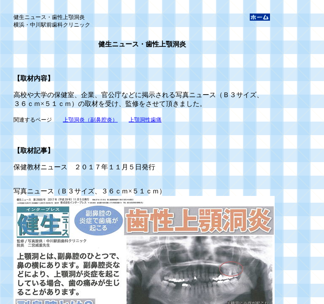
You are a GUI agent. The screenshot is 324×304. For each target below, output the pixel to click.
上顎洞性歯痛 (145, 120)
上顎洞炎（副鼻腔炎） (90, 120)
